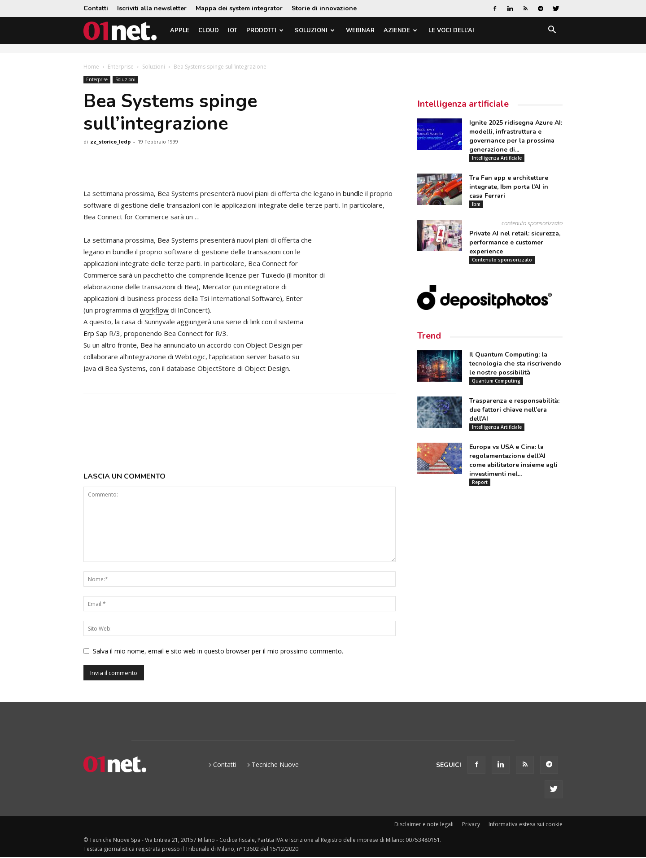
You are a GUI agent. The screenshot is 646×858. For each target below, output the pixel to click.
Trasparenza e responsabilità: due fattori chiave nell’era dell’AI (514, 409)
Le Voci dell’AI (451, 30)
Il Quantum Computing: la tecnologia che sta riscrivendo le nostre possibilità (515, 363)
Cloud (208, 30)
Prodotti (265, 30)
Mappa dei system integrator (239, 8)
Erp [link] (88, 333)
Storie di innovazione (324, 8)
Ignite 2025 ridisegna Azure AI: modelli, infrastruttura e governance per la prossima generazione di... (515, 136)
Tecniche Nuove (275, 764)
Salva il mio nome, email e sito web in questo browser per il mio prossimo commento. (218, 651)
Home (91, 66)
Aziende (400, 30)
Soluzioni (315, 30)
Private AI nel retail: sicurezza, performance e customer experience (514, 242)
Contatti (95, 8)
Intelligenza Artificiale (497, 158)
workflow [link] (154, 309)
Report (480, 482)
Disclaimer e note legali (424, 824)
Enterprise (121, 66)
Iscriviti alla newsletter (152, 8)
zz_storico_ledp (110, 141)
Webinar (360, 30)
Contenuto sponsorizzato (502, 260)
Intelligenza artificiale (463, 104)
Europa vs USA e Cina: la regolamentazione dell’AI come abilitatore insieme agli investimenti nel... (513, 460)
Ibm (476, 204)
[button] (552, 31)
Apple (179, 30)
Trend (429, 336)
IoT (232, 30)
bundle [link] (353, 193)
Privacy (471, 824)
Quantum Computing (496, 381)
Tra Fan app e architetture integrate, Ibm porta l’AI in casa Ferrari (508, 187)
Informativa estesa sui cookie (526, 824)
